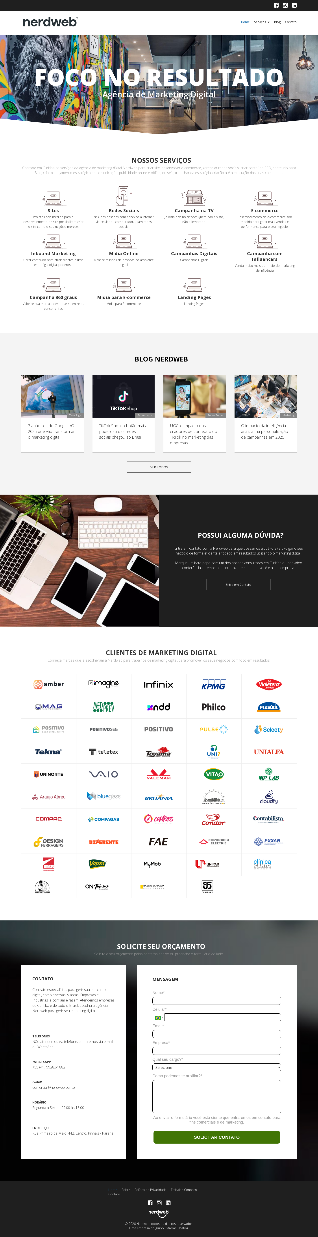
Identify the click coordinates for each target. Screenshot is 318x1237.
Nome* (158, 992)
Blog (277, 22)
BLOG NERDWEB (161, 358)
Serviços (260, 22)
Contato (291, 22)
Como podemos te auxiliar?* (177, 1076)
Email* (158, 1026)
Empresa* (161, 1042)
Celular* (159, 1009)
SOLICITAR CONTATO (217, 1137)
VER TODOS (159, 467)
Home (245, 22)
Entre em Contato (238, 584)
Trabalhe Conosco (184, 1190)
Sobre (126, 1190)
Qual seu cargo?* (167, 1059)
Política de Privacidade (150, 1190)
